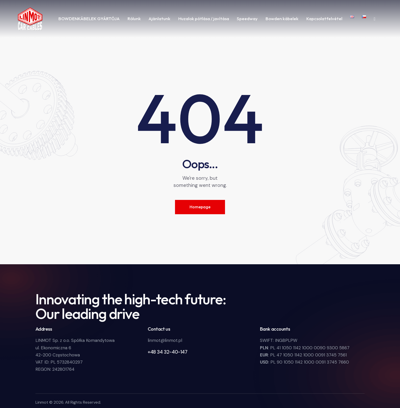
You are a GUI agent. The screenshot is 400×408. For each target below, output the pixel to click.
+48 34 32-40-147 (168, 352)
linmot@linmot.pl (165, 340)
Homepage (200, 206)
